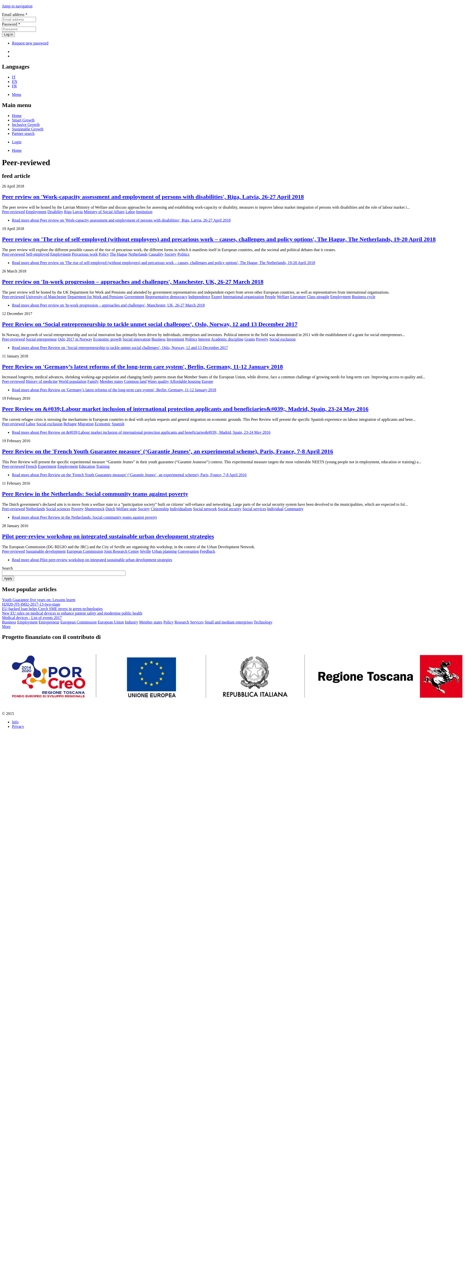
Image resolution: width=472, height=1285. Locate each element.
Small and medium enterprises (228, 622)
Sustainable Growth (27, 129)
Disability (55, 212)
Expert (216, 297)
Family (93, 381)
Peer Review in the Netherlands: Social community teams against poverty (95, 494)
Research (182, 622)
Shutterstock (94, 509)
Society (170, 254)
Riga (68, 212)
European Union (111, 622)
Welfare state (126, 509)
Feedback (207, 551)
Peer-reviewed (13, 212)
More (6, 626)
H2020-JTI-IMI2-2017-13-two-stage (31, 604)
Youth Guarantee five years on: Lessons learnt (38, 600)
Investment (175, 339)
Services (196, 622)
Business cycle (363, 297)
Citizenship (160, 509)
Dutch (110, 509)
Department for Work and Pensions (95, 297)
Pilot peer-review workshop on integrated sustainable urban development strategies (108, 536)
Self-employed (37, 254)
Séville (145, 551)
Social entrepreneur (41, 339)
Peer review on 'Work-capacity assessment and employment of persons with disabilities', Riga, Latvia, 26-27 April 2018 (153, 197)
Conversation (188, 551)
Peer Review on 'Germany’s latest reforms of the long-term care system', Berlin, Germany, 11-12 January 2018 (142, 366)
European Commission (85, 551)
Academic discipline (227, 339)
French (31, 466)
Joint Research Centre (121, 551)
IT (14, 77)
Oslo (61, 339)
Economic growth (107, 339)
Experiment (47, 466)
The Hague (118, 254)
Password (11, 24)
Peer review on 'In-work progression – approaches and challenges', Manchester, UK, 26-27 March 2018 (132, 281)
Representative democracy (166, 297)
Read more (121, 220)
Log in (8, 34)
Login (16, 142)
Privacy (18, 726)
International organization (243, 297)
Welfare (283, 297)
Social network (205, 509)
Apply (8, 578)
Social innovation (136, 339)
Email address (14, 14)
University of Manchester (46, 297)
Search (7, 568)
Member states (111, 381)
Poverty (262, 339)
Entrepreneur (49, 622)
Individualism (181, 509)
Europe (207, 381)
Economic (103, 424)
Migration (86, 424)
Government (134, 297)
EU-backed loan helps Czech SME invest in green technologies (52, 609)
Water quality (158, 381)
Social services (254, 509)
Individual (275, 509)
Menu (16, 94)
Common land (135, 381)
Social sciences (58, 509)
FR (14, 86)
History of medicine (42, 381)
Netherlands (138, 254)
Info (15, 722)
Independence (199, 297)
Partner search (23, 133)
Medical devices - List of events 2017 (32, 618)
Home (17, 116)
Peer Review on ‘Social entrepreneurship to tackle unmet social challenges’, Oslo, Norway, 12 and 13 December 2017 (149, 324)
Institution (144, 212)
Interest (204, 339)
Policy (104, 254)
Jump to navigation (17, 6)
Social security (229, 509)
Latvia (78, 212)
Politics (183, 254)
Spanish (118, 424)
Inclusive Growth (26, 124)
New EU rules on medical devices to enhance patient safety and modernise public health (72, 613)
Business (159, 339)
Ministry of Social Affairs (104, 212)
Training (103, 466)
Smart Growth (23, 120)
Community (293, 509)
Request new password (30, 43)
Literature (298, 297)
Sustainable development (46, 551)
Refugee (70, 424)
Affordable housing (185, 381)
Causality (156, 254)
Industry (131, 622)
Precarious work (85, 254)
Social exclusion (282, 339)
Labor (130, 212)
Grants (249, 339)
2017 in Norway (79, 339)
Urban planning (164, 551)
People (270, 297)
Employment (36, 212)
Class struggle (318, 297)
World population (72, 381)
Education (87, 466)
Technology (263, 622)
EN (14, 81)
